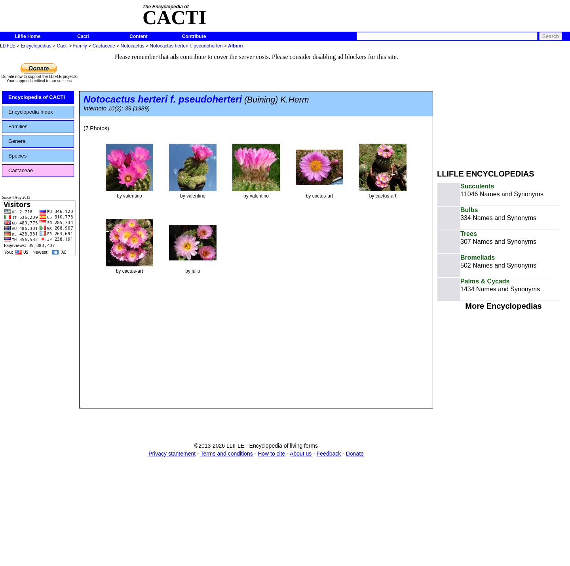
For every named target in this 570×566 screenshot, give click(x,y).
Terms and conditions (226, 453)
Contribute (194, 36)
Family (80, 46)
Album (235, 46)
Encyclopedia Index (30, 112)
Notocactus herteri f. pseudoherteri (186, 46)
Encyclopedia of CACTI (36, 97)
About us (301, 453)
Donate (355, 453)
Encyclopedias (36, 46)
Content (138, 36)
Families (17, 126)
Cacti (83, 36)
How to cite (271, 453)
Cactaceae (104, 46)
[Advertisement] (503, 106)
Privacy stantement (172, 453)
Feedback (329, 453)
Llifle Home (28, 36)
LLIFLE (7, 46)
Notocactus (132, 46)
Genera (16, 141)
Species (17, 156)
